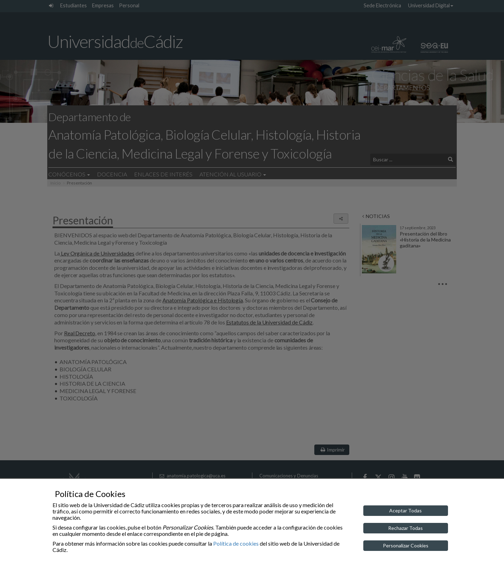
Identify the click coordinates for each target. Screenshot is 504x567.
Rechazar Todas (405, 528)
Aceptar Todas (405, 510)
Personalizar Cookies (405, 545)
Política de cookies (236, 543)
